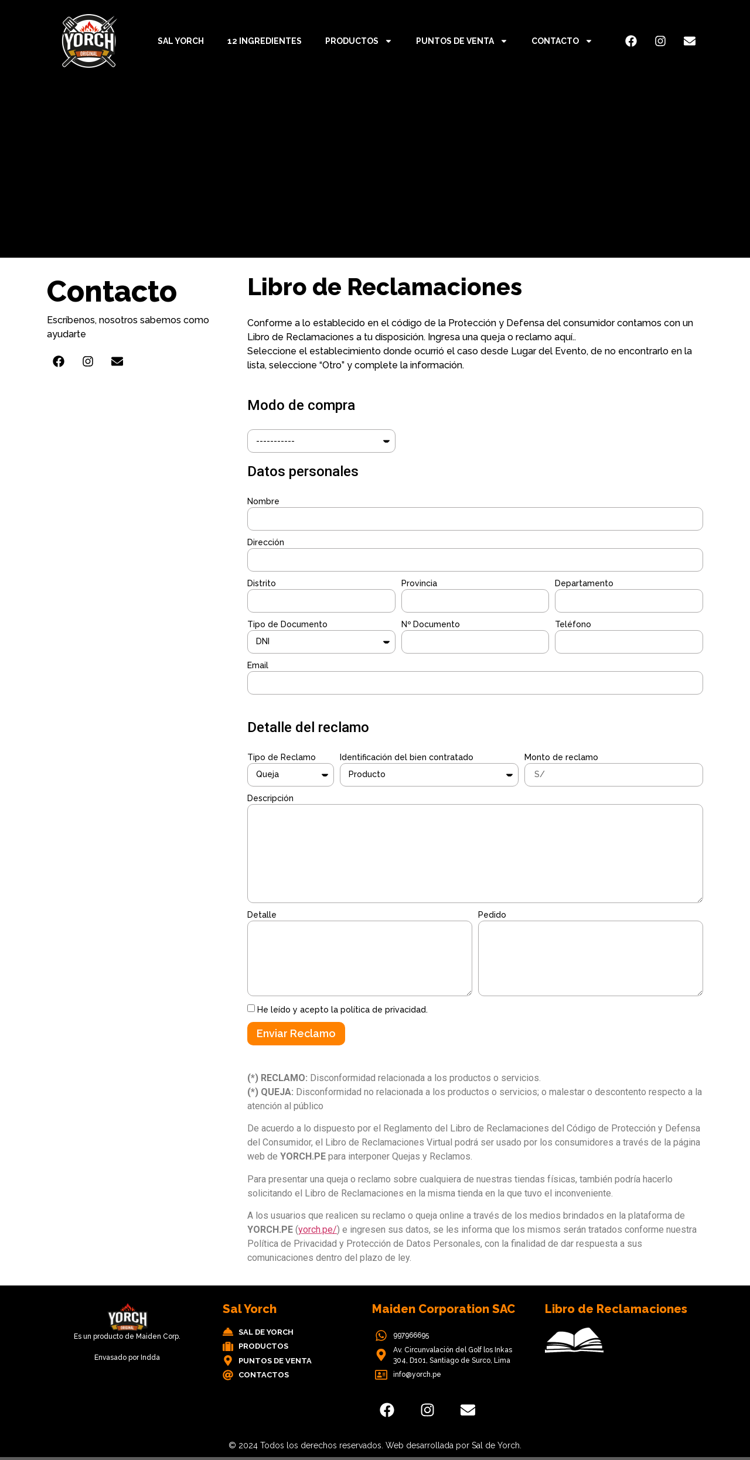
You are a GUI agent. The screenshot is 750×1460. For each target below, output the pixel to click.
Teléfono (573, 624)
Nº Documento (430, 624)
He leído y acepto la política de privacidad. (342, 1009)
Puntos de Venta (462, 41)
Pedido (492, 914)
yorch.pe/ (317, 1229)
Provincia (419, 583)
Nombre (263, 501)
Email (257, 665)
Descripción (270, 798)
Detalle (262, 914)
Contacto (562, 41)
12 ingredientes (264, 41)
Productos (359, 41)
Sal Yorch (181, 41)
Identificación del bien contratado (406, 757)
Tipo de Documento (287, 624)
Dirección (265, 542)
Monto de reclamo (561, 757)
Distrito (261, 583)
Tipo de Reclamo (281, 757)
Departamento (584, 583)
